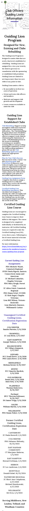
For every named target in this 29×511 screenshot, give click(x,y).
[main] (14, 15)
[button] (2, 2)
